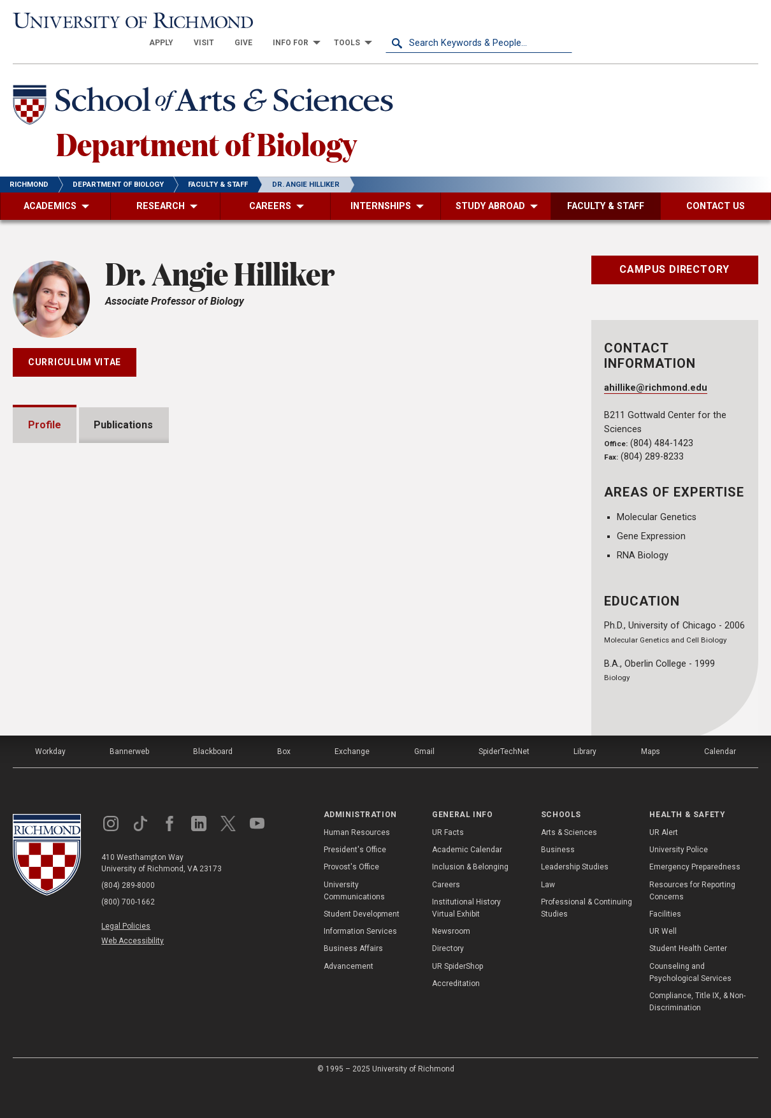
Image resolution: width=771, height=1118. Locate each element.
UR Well (663, 964)
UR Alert (663, 865)
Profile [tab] (44, 402)
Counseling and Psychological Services (690, 1005)
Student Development (362, 947)
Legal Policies (125, 959)
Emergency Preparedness (694, 900)
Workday (50, 784)
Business (558, 882)
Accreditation (456, 1016)
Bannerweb (129, 784)
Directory (448, 982)
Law (548, 917)
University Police (678, 882)
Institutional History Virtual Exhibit (466, 941)
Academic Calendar (467, 882)
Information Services (360, 964)
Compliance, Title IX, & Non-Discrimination (697, 1034)
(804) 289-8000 (128, 918)
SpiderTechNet (504, 784)
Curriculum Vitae (74, 340)
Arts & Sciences (569, 865)
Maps (650, 784)
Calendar (720, 784)
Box (284, 784)
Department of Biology (206, 120)
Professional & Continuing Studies (586, 941)
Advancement (348, 999)
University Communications (354, 923)
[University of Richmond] (106, 20)
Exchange (352, 784)
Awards (61, 669)
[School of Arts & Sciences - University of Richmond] (206, 84)
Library (584, 784)
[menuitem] (348, 20)
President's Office (355, 882)
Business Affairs (353, 982)
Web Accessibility (132, 973)
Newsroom (451, 964)
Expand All (507, 640)
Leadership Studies (575, 900)
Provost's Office (351, 900)
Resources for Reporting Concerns (692, 923)
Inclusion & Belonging (470, 900)
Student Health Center (688, 982)
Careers (446, 917)
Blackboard (213, 784)
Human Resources (357, 865)
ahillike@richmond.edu (655, 365)
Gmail (424, 784)
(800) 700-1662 (128, 935)
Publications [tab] (124, 402)
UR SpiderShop (457, 999)
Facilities (665, 947)
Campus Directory (674, 247)
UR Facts (448, 865)
